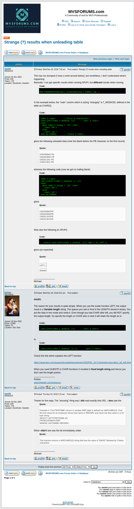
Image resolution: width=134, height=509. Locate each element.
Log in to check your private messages (86, 25)
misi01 (8, 69)
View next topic (122, 59)
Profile (61, 25)
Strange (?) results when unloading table (43, 42)
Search (75, 21)
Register (106, 21)
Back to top (10, 286)
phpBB (62, 504)
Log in (112, 25)
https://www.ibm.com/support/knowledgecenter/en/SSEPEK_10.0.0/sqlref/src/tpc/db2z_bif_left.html (82, 362)
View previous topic (102, 59)
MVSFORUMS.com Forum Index (61, 52)
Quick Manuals (90, 21)
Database (83, 52)
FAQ (65, 21)
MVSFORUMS (68, 502)
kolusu (8, 292)
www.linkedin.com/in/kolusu (47, 382)
